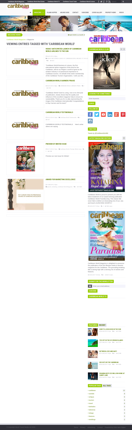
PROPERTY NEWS (110, 12)
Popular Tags (95, 386)
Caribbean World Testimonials (67, 117)
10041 (79, 186)
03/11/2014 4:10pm (51, 149)
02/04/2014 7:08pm (105, 377)
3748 (49, 88)
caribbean (106, 390)
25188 (118, 353)
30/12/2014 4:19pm (51, 117)
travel (106, 403)
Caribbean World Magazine (16, 39)
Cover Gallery (97, 12)
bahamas (106, 409)
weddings (106, 419)
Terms (76, 427)
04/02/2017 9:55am (93, 206)
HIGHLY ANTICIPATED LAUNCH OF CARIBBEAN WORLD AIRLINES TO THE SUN (67, 58)
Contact (75, 12)
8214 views (109, 275)
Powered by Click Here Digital (115, 427)
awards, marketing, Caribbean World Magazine (59, 186)
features (106, 416)
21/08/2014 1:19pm (105, 342)
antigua (106, 397)
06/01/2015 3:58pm (51, 85)
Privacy (82, 427)
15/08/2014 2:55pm (51, 184)
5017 (48, 119)
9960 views (108, 206)
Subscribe (85, 12)
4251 (52, 60)
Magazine (39, 12)
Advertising (91, 427)
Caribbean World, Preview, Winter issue (70, 149)
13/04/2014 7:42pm (105, 353)
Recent (102, 325)
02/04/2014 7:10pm (105, 364)
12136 (118, 342)
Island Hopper (52, 12)
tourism (106, 400)
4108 (50, 151)
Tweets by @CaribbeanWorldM (98, 133)
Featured (93, 325)
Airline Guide (64, 12)
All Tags (107, 386)
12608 (118, 331)
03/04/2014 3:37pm (105, 331)
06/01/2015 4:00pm (51, 56)
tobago (106, 413)
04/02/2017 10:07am (94, 275)
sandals (106, 393)
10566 (118, 364)
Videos (121, 12)
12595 (118, 377)
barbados (106, 406)
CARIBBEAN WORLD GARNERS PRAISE (69, 85)
